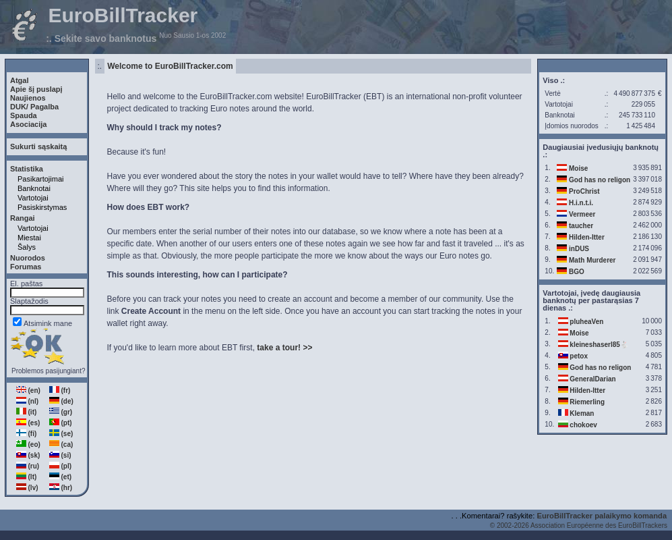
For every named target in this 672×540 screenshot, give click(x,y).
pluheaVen (586, 321)
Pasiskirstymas (42, 207)
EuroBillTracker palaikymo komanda (602, 516)
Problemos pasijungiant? (48, 371)
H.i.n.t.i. (581, 203)
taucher (581, 226)
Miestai (29, 238)
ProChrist (584, 191)
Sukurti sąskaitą (38, 146)
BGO (576, 271)
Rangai (22, 218)
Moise (578, 168)
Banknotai (34, 188)
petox (579, 356)
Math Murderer (592, 260)
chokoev (583, 425)
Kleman (582, 413)
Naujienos (28, 98)
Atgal (19, 80)
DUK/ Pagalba (34, 107)
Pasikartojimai (40, 179)
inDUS (579, 248)
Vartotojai (33, 198)
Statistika (26, 169)
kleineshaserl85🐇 (599, 344)
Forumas (25, 267)
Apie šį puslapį (36, 89)
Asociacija (28, 124)
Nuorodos (27, 258)
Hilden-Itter (587, 237)
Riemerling (587, 402)
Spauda (23, 115)
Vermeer (582, 214)
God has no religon (599, 180)
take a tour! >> (284, 347)
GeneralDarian (592, 379)
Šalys (27, 247)
